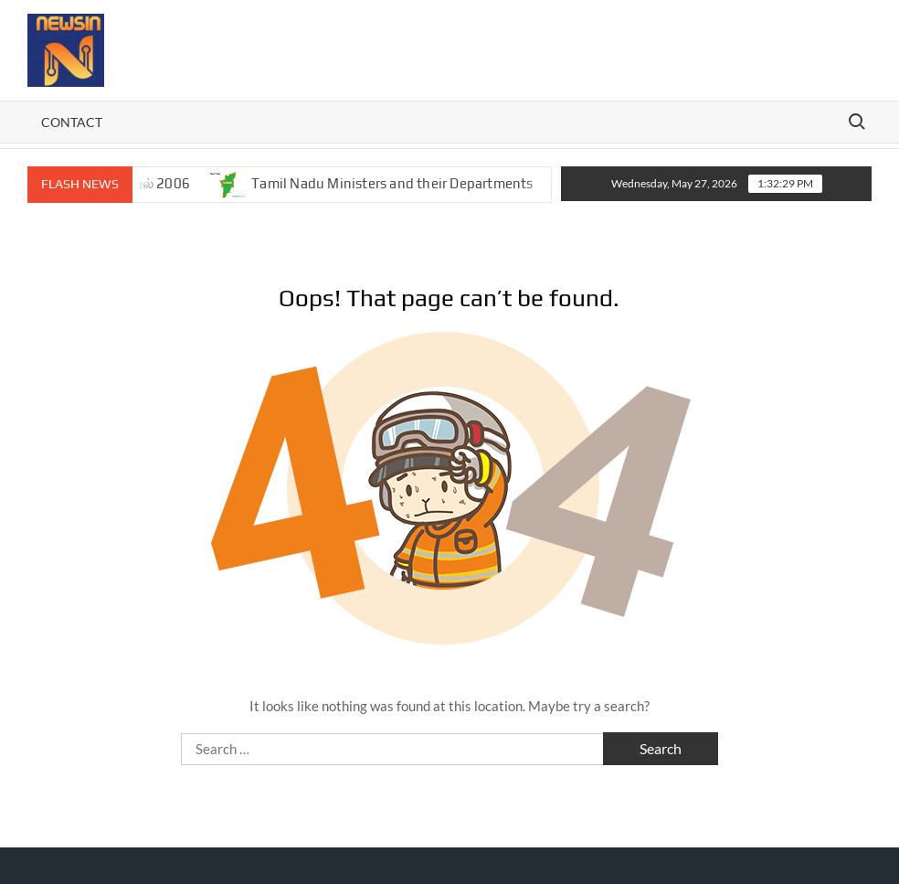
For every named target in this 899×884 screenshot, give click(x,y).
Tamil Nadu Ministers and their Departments (401, 183)
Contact (71, 122)
